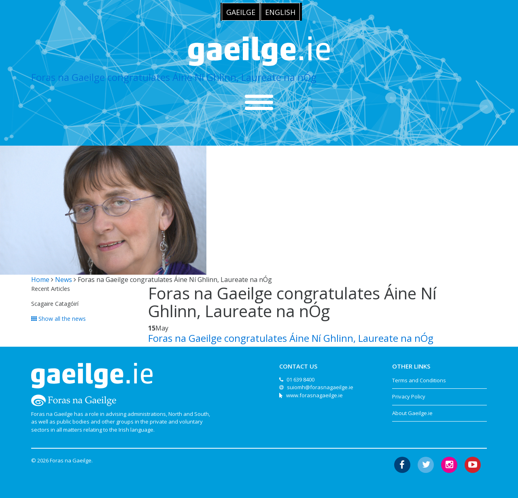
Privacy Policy (408, 396)
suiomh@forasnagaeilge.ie (320, 387)
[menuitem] (241, 12)
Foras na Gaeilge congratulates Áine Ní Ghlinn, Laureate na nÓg (173, 77)
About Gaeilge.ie (412, 413)
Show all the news (58, 318)
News (63, 279)
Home (40, 279)
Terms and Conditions (419, 380)
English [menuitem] (280, 12)
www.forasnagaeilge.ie (314, 395)
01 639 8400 (300, 379)
